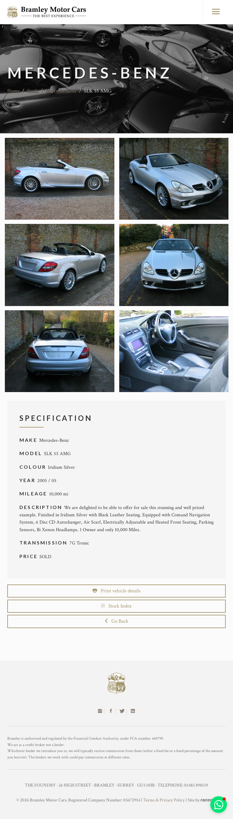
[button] (218, 804)
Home (13, 91)
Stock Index (116, 606)
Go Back (116, 621)
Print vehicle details (116, 591)
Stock (32, 91)
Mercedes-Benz (61, 91)
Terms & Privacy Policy (164, 800)
